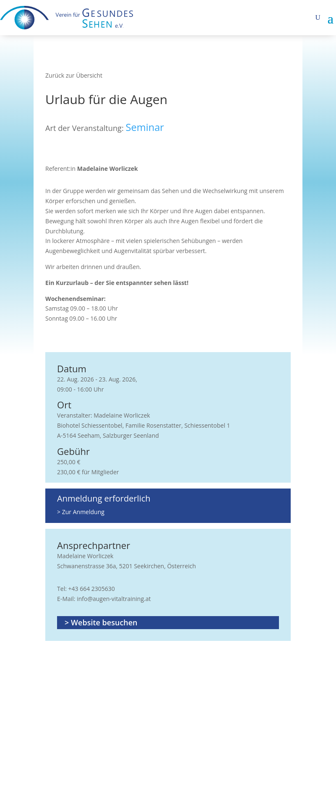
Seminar (145, 127)
